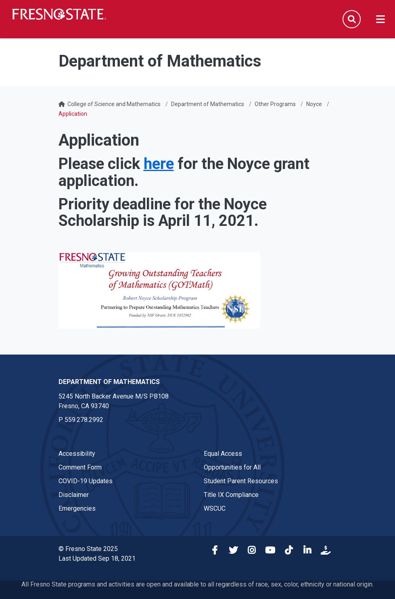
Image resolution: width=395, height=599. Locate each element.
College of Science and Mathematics (114, 104)
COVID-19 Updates (86, 481)
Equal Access (223, 453)
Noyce (314, 104)
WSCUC (215, 508)
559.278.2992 (84, 420)
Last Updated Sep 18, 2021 (97, 558)
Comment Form (80, 467)
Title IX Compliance (231, 495)
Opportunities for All (232, 467)
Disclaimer (74, 495)
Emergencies (77, 508)
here (159, 164)
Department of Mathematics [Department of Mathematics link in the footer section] (109, 382)
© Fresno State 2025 (88, 549)
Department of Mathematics (207, 104)
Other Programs (275, 104)
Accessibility (77, 453)
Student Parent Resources (241, 481)
